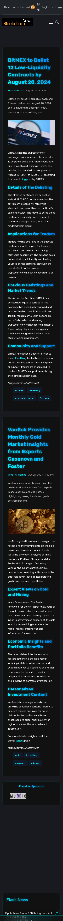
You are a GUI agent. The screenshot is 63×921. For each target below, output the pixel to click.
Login (58, 7)
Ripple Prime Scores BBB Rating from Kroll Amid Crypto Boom (28, 915)
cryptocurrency (24, 398)
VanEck (20, 740)
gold (17, 755)
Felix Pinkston (15, 90)
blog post (26, 179)
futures (44, 398)
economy (20, 763)
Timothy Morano (17, 474)
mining (35, 763)
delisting (34, 390)
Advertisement (21, 7)
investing (31, 755)
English (46, 7)
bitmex (19, 390)
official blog (20, 358)
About (7, 7)
